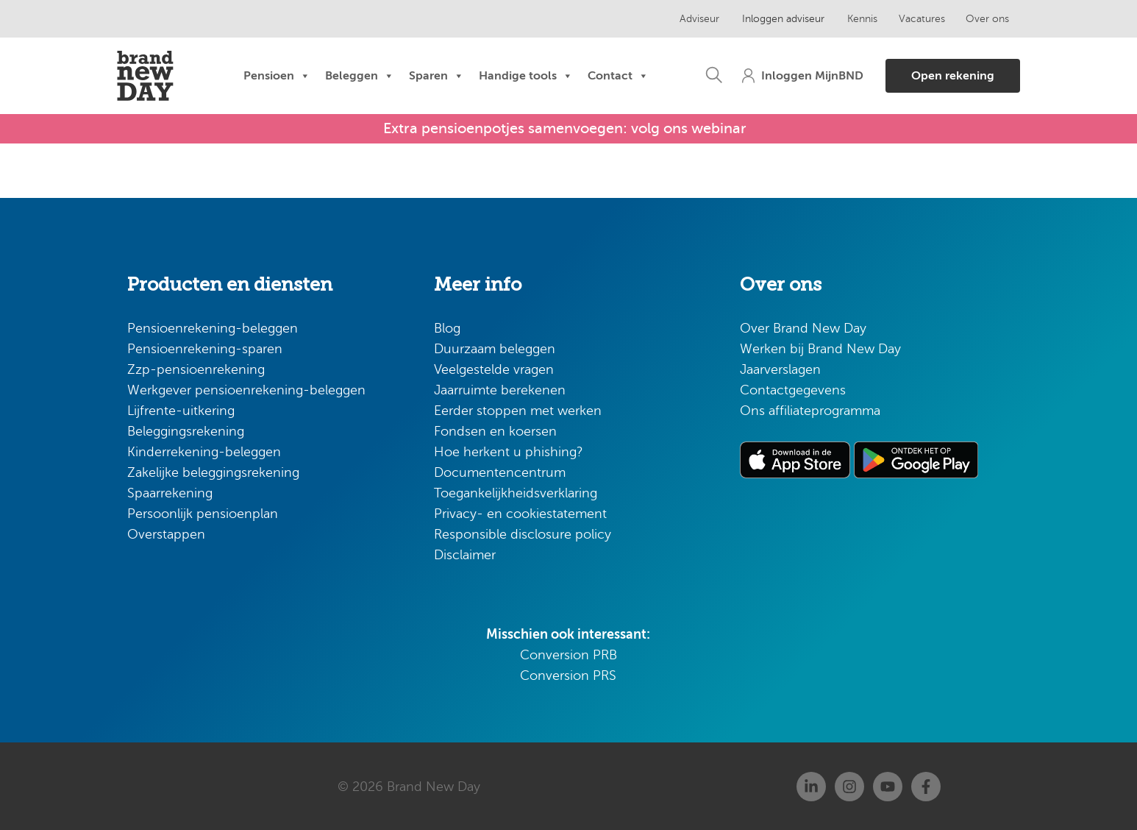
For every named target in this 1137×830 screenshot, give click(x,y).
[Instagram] (849, 786)
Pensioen (276, 76)
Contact (618, 76)
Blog (447, 327)
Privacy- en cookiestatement (520, 513)
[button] (704, 76)
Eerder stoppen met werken (518, 409)
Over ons (977, 18)
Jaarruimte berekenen (500, 389)
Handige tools (526, 76)
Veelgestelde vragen (494, 368)
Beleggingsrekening (185, 430)
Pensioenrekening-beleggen (212, 327)
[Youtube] (887, 786)
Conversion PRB (568, 654)
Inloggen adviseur (776, 18)
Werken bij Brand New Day (820, 348)
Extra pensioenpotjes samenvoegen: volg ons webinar (564, 128)
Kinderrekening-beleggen (204, 451)
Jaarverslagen (780, 368)
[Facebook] (926, 786)
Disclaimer (465, 554)
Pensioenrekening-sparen (204, 348)
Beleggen (359, 76)
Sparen (436, 76)
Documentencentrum (500, 471)
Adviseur (695, 18)
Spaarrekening (170, 492)
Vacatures (912, 18)
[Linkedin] (811, 786)
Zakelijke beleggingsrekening (213, 471)
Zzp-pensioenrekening (196, 368)
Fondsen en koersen (495, 430)
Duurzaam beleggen (494, 348)
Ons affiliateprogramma (810, 409)
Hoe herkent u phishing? (508, 451)
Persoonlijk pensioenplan (202, 513)
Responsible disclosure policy (522, 533)
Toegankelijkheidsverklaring (515, 492)
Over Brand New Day (803, 327)
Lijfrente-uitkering (181, 409)
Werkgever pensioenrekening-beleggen (246, 389)
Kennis (853, 18)
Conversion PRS (568, 674)
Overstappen (166, 533)
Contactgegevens (793, 389)
